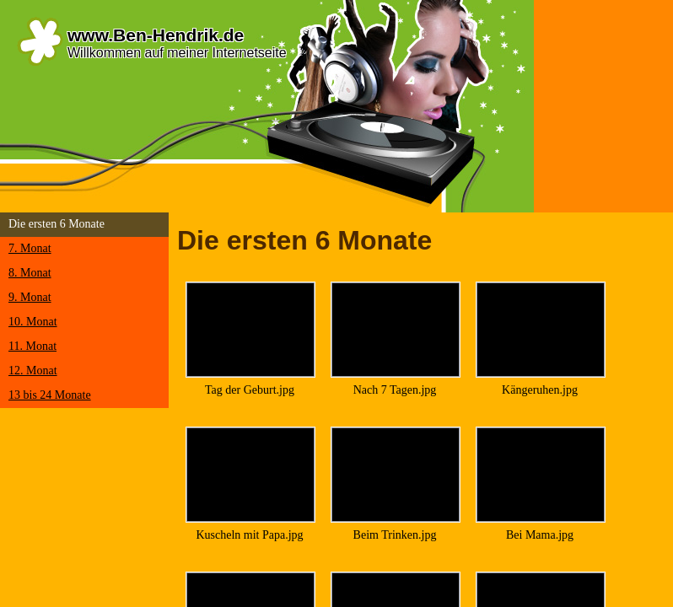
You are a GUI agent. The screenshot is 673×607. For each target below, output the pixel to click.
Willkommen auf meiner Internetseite (177, 53)
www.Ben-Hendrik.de (155, 35)
